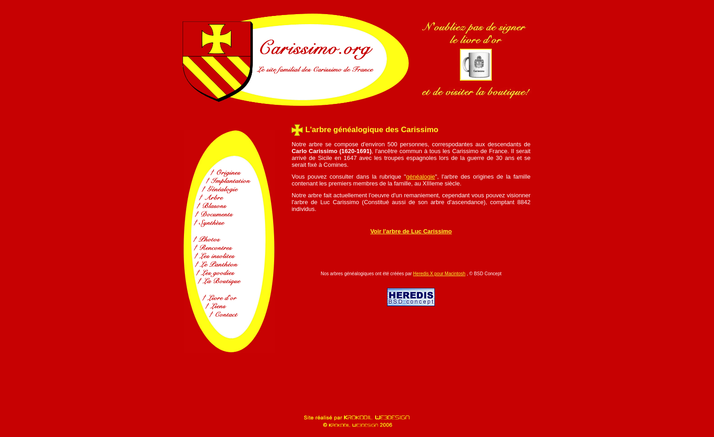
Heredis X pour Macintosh (439, 273)
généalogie (420, 176)
